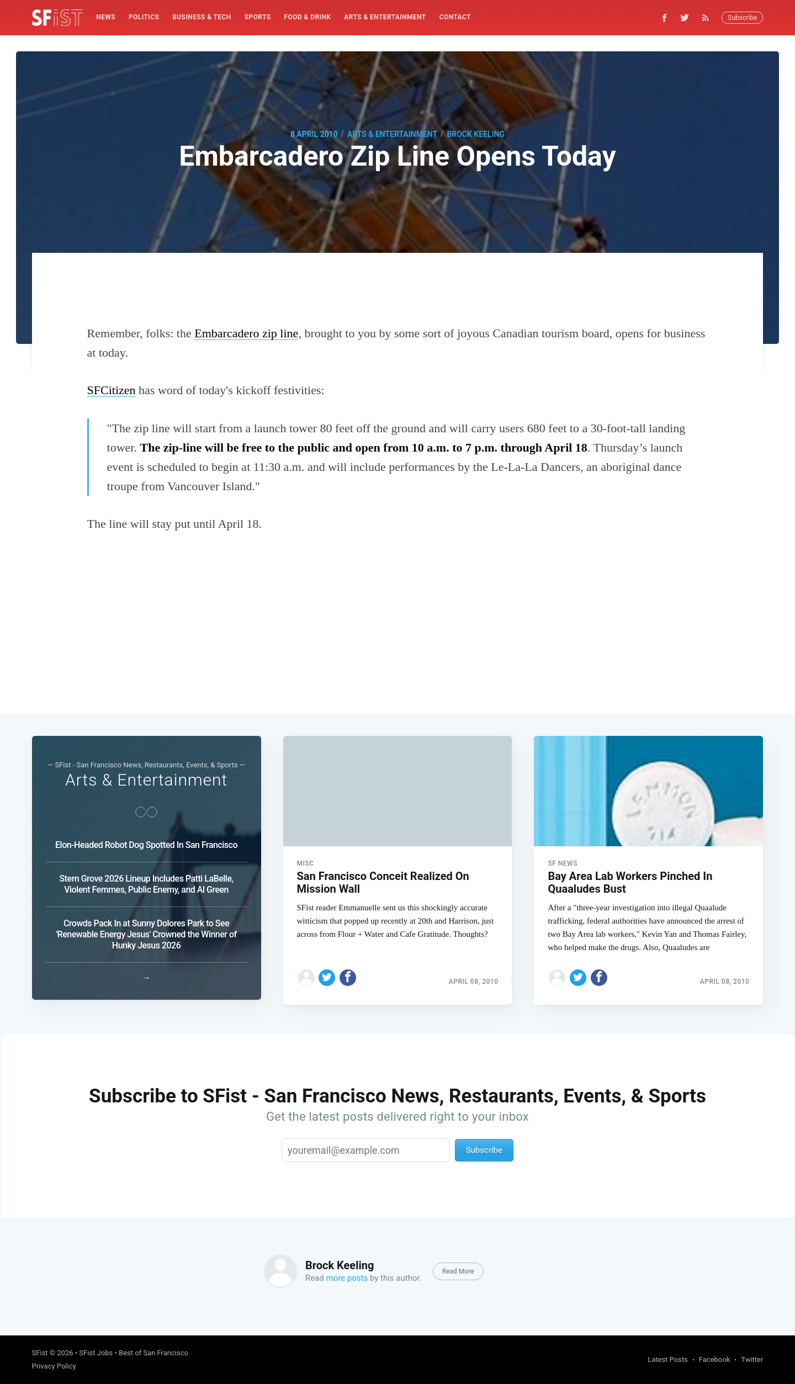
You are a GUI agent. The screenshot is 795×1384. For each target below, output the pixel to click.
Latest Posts (668, 1359)
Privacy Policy (54, 1366)
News (105, 17)
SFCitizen (111, 390)
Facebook (714, 1359)
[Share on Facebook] (347, 972)
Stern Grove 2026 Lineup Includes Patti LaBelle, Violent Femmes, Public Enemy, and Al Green (147, 881)
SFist (40, 1353)
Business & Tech (201, 17)
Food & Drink (307, 17)
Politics (144, 17)
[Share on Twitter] (326, 972)
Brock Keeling (476, 134)
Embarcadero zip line (246, 333)
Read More (458, 1271)
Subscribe (742, 18)
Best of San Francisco (153, 1353)
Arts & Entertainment (385, 17)
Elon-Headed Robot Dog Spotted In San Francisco (146, 842)
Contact (455, 17)
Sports (258, 17)
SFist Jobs (96, 1353)
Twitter (752, 1359)
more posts (347, 1278)
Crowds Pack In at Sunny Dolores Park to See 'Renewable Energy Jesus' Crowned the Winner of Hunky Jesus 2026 (146, 931)
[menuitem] (105, 17)
